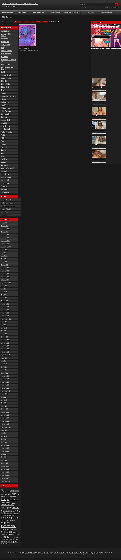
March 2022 (4, 337)
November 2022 (5, 313)
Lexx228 (4, 123)
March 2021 (4, 373)
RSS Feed (105, 7)
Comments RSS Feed (114, 7)
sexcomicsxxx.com (6, 212)
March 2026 (4, 226)
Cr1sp (3, 48)
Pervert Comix (7, 13)
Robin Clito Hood (7, 168)
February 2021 (5, 376)
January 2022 (5, 343)
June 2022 (4, 328)
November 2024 (5, 241)
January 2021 (5, 379)
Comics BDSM (54, 13)
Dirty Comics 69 (38, 13)
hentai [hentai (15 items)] (2, 520)
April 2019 (4, 442)
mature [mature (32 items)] (11, 534)
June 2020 (4, 400)
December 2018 (5, 448)
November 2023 (5, 277)
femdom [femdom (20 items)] (7, 515)
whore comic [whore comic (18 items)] (5, 543)
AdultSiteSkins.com (95, 554)
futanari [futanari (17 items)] (12, 515)
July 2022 (3, 325)
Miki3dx (3, 138)
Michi (3, 135)
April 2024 (4, 262)
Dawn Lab (4, 57)
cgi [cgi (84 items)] (13, 502)
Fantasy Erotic (6, 75)
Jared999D (5, 105)
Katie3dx (4, 117)
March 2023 (4, 301)
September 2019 (6, 427)
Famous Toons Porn (7, 200)
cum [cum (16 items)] (14, 511)
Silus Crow (5, 174)
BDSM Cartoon (106, 13)
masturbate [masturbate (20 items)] (4, 534)
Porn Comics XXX (89, 13)
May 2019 (4, 439)
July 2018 (3, 454)
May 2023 (4, 295)
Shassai (4, 171)
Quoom (3, 162)
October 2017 (5, 478)
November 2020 (5, 385)
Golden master (6, 78)
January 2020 (5, 415)
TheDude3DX (5, 183)
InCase (3, 99)
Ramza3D (4, 165)
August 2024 (4, 250)
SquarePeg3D (6, 177)
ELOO (3, 72)
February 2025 (5, 235)
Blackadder (5, 39)
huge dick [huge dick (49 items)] (5, 523)
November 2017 (5, 475)
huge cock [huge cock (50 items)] (10, 520)
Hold (2, 90)
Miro (2, 141)
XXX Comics (7, 17)
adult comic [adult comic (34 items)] (14, 491)
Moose (3, 144)
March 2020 (4, 409)
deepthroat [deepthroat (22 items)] (9, 513)
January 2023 (5, 307)
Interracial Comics (71, 13)
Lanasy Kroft (5, 120)
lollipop (24, 50)
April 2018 (4, 460)
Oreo (2, 156)
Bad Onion (5, 31)
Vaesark (4, 186)
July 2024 (3, 253)
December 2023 (5, 274)
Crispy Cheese (6, 51)
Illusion (3, 93)
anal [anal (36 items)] (9, 494)
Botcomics (5, 42)
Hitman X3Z (5, 87)
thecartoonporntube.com (8, 206)
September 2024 (6, 247)
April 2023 (4, 298)
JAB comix (5, 102)
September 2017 (6, 481)
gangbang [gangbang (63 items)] (6, 517)
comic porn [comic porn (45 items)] (6, 507)
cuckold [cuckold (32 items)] (9, 511)
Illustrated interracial (8, 96)
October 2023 (5, 280)
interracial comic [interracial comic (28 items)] (7, 529)
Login (86, 7)
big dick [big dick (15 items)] (8, 497)
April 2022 (4, 334)
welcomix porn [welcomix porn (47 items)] (11, 541)
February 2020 (5, 412)
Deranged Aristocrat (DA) (8, 60)
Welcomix (4, 189)
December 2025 (5, 229)
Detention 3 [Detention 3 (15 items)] (16, 513)
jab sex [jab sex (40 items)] (9, 532)
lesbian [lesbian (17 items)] (15, 532)
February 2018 (5, 466)
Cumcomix (4, 215)
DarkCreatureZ (6, 54)
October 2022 (5, 316)
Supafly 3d (5, 180)
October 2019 (5, 424)
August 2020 (4, 394)
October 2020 (5, 388)
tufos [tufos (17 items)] (12, 539)
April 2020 (4, 406)
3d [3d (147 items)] (3, 490)
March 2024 (4, 265)
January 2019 (5, 445)
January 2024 (5, 271)
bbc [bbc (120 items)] (14, 494)
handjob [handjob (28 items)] (15, 518)
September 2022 (6, 319)
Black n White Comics (6, 35)
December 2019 (5, 418)
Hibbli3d (4, 81)
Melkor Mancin (6, 132)
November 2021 (5, 349)
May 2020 (4, 403)
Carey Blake (5, 45)
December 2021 (5, 346)
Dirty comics (5, 64)
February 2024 (5, 268)
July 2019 (3, 433)
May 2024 (4, 259)
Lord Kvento (5, 126)
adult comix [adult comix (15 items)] (4, 494)
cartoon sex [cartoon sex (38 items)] (6, 502)
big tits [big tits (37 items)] (13, 497)
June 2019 (4, 436)
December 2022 (5, 310)
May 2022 (4, 331)
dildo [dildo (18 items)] (2, 515)
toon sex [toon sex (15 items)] (8, 539)
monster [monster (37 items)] (11, 537)
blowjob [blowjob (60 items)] (5, 499)
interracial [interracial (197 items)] (8, 526)
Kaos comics (5, 114)
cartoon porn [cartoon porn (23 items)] (13, 500)
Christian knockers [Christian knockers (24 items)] (7, 505)
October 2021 (5, 352)
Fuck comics (22, 13)
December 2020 (5, 382)
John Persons (6, 111)
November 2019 (5, 421)
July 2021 (3, 361)
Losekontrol (5, 129)
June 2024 (4, 256)
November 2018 (5, 451)
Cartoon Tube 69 (6, 209)
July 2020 (3, 397)
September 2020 (6, 391)
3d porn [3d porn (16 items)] (7, 491)
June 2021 (4, 364)
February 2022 (5, 340)
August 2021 (4, 358)
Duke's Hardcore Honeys (7, 68)
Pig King (4, 159)
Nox (2, 153)
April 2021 (4, 370)
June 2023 (4, 292)
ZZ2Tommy (5, 192)
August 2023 (4, 286)
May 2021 (4, 367)
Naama (3, 150)
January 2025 (5, 238)
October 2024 (5, 244)
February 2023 (5, 304)
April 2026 (4, 223)
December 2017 (5, 472)
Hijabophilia (5, 84)
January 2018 (5, 469)
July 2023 (3, 289)
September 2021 (6, 355)
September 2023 (6, 283)
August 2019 (4, 430)
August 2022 (4, 322)
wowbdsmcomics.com (7, 203)
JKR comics (5, 108)
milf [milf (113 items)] (5, 537)
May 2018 (4, 457)
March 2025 (4, 232)
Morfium (4, 147)
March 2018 (4, 463)
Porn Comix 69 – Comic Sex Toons (20, 3)
